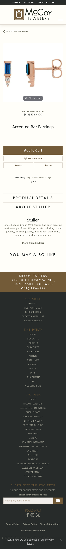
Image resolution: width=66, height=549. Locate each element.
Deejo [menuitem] (33, 399)
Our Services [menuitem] (33, 312)
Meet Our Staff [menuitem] (33, 307)
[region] (33, 72)
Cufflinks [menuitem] (33, 360)
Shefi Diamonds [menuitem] (33, 416)
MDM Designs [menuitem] (33, 429)
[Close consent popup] (61, 540)
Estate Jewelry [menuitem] (33, 420)
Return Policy (13, 524)
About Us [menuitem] (33, 303)
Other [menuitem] (33, 355)
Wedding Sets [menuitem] (33, 385)
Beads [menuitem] (33, 368)
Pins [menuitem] (33, 372)
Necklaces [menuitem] (33, 351)
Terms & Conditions (50, 524)
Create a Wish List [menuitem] (33, 316)
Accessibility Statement (33, 530)
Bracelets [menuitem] (33, 347)
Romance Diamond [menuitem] (32, 442)
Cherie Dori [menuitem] (33, 412)
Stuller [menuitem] (33, 455)
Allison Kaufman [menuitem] (33, 467)
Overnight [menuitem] (32, 450)
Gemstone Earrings (17, 31)
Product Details (33, 197)
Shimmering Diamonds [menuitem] (33, 446)
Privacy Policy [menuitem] (33, 320)
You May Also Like (33, 254)
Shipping (18, 165)
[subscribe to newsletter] (58, 501)
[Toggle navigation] (60, 20)
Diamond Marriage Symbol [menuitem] (33, 463)
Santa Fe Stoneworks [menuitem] (33, 408)
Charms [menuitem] (33, 364)
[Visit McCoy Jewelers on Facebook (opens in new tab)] (27, 515)
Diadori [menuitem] (33, 459)
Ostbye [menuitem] (33, 437)
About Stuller (33, 207)
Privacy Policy (30, 524)
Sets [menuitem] (32, 381)
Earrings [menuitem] (33, 343)
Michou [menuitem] (33, 433)
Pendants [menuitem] (33, 338)
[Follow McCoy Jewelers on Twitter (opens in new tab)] (38, 515)
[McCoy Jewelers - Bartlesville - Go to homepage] (33, 14)
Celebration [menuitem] (32, 472)
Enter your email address (33, 494)
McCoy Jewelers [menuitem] (33, 403)
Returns (48, 165)
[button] (16, 2)
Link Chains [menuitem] (33, 377)
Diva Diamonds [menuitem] (33, 476)
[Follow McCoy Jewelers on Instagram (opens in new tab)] (32, 515)
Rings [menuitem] (32, 334)
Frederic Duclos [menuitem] (33, 425)
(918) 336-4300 (33, 114)
